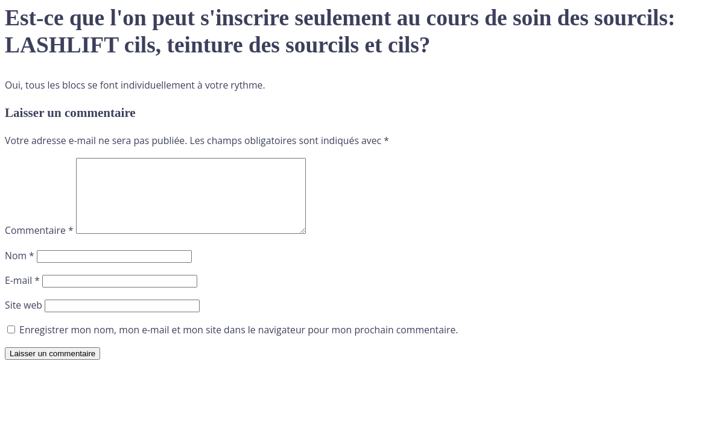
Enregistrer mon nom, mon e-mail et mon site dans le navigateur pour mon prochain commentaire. (238, 344)
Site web (23, 319)
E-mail (22, 294)
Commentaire (39, 244)
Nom (19, 270)
